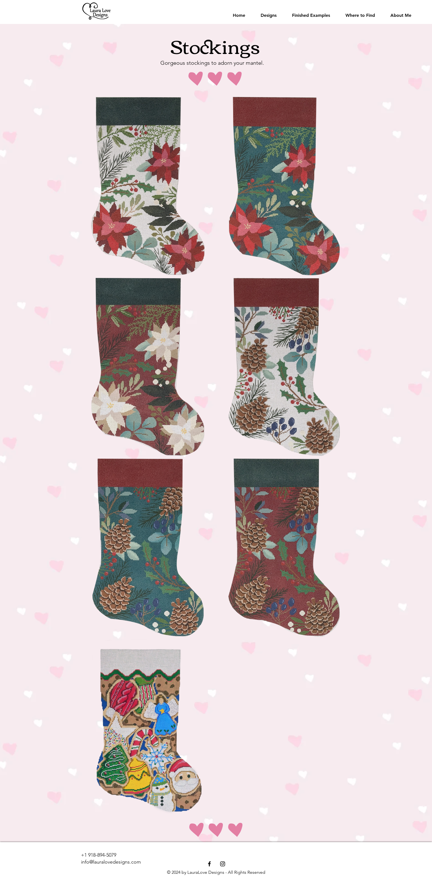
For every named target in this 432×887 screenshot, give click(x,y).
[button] (268, 15)
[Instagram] (222, 864)
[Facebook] (209, 864)
